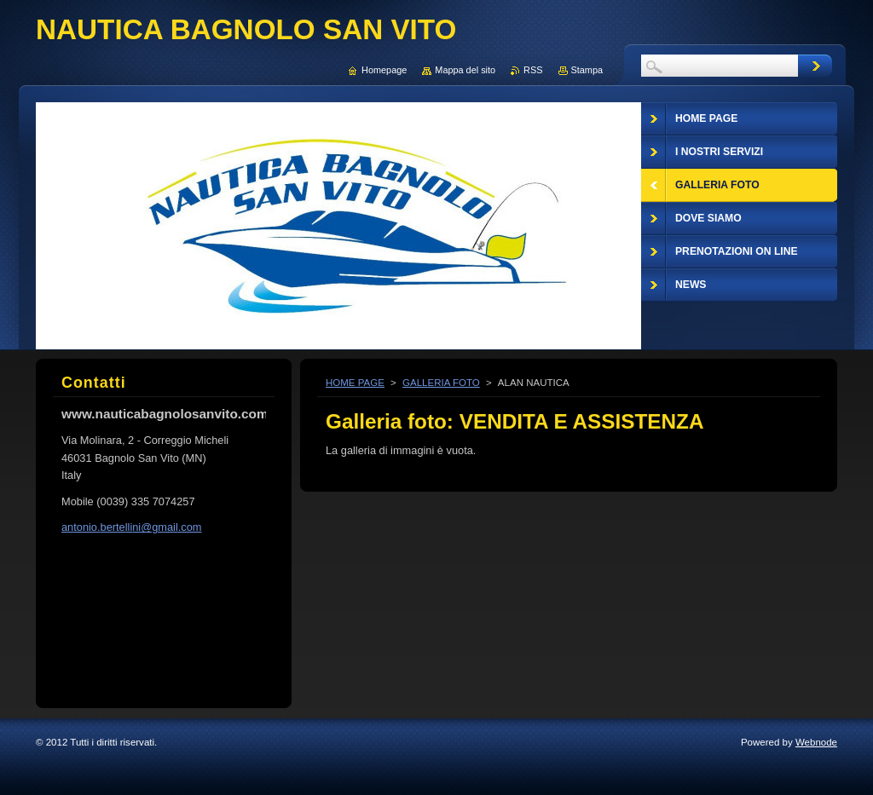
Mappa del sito (465, 70)
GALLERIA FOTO (441, 382)
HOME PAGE (355, 382)
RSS (532, 70)
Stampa (587, 70)
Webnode (816, 742)
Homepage (384, 70)
